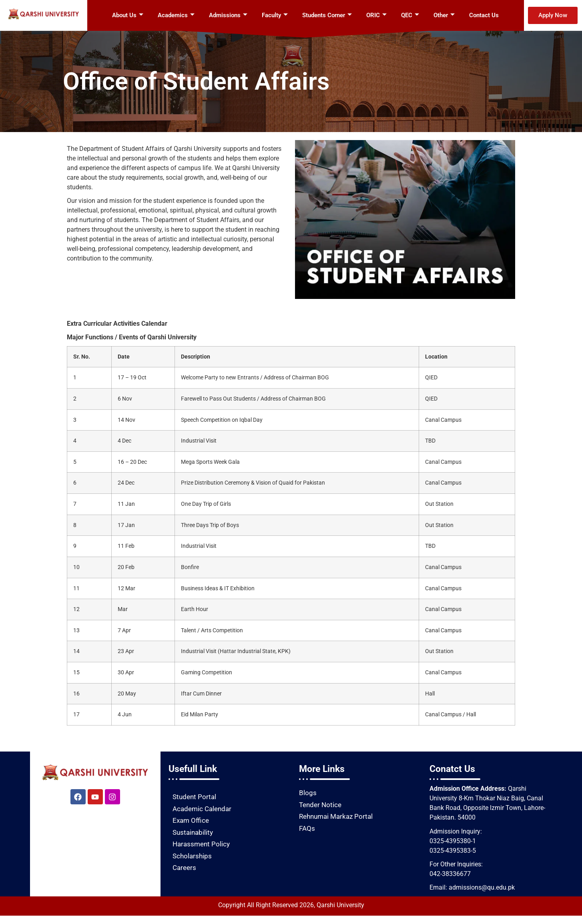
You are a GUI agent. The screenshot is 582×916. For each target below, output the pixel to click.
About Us (127, 15)
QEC (410, 15)
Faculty (275, 15)
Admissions (228, 15)
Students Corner (327, 15)
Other (444, 15)
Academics (176, 15)
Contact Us (484, 15)
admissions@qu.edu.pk (482, 887)
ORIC (376, 15)
